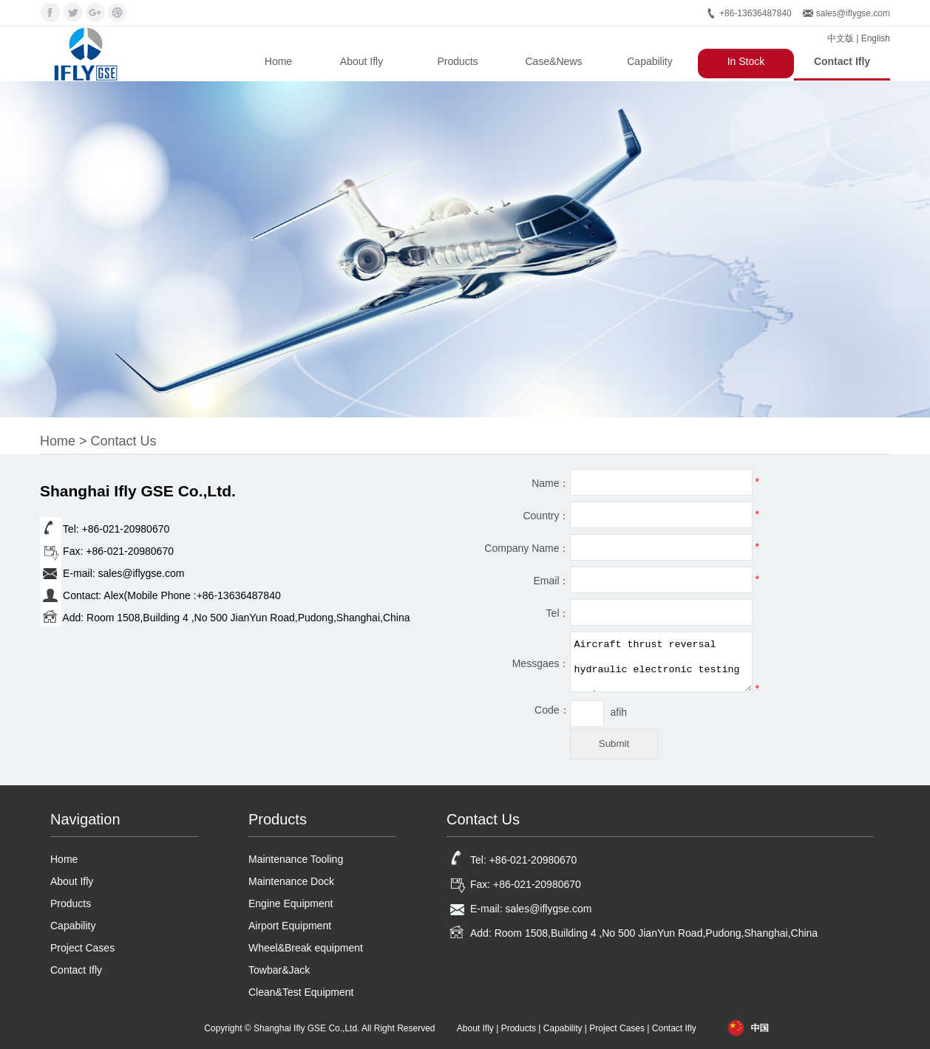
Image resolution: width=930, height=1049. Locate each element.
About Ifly (361, 61)
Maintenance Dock (291, 881)
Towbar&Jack (279, 970)
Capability (649, 61)
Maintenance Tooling (295, 859)
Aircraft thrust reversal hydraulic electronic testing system (661, 662)
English (875, 38)
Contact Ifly (842, 61)
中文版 (840, 38)
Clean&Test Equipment (300, 992)
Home (278, 61)
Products (457, 61)
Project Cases (82, 948)
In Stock (746, 61)
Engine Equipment (290, 903)
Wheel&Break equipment (305, 948)
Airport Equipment (289, 926)
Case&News (553, 61)
